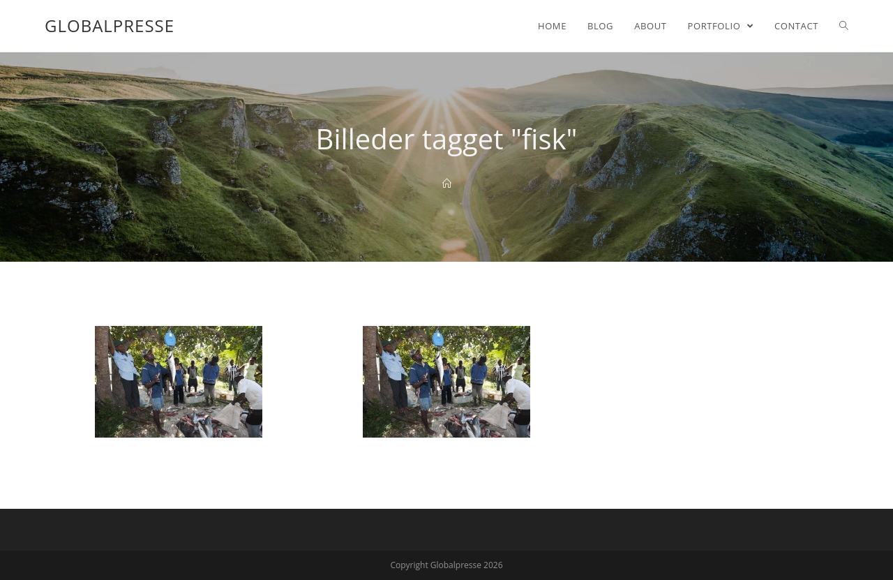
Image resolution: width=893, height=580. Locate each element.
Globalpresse (109, 25)
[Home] (446, 183)
